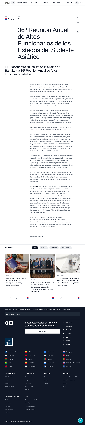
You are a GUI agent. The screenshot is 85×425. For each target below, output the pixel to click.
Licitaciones (8, 403)
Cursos (64, 383)
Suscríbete (42, 331)
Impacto (27, 389)
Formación (45, 2)
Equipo (7, 383)
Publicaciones (57, 2)
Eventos (46, 377)
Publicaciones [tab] (66, 248)
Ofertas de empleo (10, 400)
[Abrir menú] (3, 3)
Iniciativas (34, 2)
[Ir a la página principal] (7, 3)
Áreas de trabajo (22, 2)
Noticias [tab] (43, 248)
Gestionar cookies (30, 409)
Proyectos (28, 383)
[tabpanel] (42, 277)
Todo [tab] (34, 248)
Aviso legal (28, 403)
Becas (64, 386)
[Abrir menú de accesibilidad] (80, 420)
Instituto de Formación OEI (70, 377)
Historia (7, 380)
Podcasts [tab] (54, 248)
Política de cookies (30, 406)
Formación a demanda (69, 380)
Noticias (28, 309)
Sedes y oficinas (9, 386)
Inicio (16, 309)
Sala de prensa (9, 409)
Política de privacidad (31, 400)
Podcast (46, 383)
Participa (7, 406)
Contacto (7, 412)
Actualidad (69, 2)
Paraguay (22, 309)
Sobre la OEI (8, 377)
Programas (28, 380)
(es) (81, 2)
